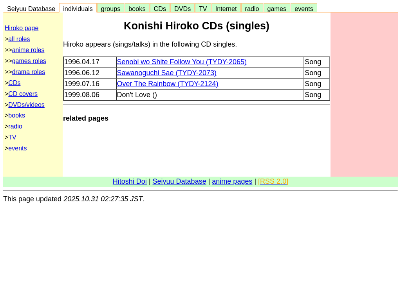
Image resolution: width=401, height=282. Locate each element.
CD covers (23, 93)
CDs (160, 8)
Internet (226, 8)
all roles (19, 39)
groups (111, 8)
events (304, 8)
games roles (29, 61)
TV (202, 8)
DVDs (182, 8)
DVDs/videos (26, 104)
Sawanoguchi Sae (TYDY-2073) (167, 73)
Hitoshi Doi (130, 181)
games (277, 8)
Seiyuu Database (31, 8)
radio (252, 8)
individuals (78, 8)
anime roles (28, 50)
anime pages (232, 181)
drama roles (28, 72)
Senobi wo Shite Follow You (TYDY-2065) (182, 62)
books (137, 8)
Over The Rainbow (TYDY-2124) (168, 84)
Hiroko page (21, 28)
